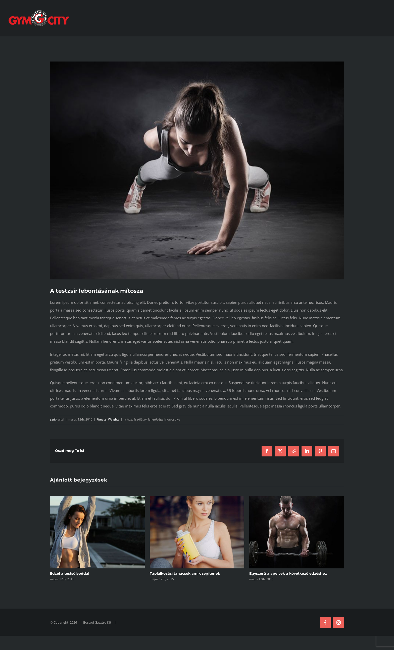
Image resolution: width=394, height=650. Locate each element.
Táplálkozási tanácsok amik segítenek (185, 573)
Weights (113, 419)
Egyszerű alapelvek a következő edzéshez (288, 573)
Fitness (102, 419)
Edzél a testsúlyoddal (69, 573)
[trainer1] (197, 170)
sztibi (53, 419)
